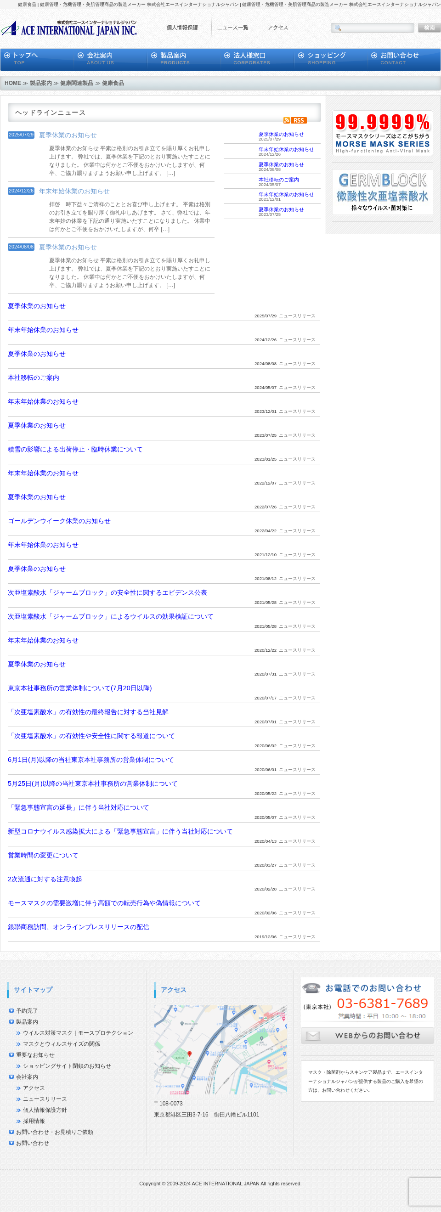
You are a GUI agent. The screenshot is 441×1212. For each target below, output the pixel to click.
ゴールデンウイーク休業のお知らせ (59, 520)
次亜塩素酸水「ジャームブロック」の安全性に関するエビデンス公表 (107, 592)
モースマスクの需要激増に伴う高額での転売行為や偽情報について (104, 903)
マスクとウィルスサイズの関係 (61, 1044)
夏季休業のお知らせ (68, 135)
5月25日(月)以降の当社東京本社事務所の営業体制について (93, 783)
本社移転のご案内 (279, 179)
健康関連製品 (76, 83)
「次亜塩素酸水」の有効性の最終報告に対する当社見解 (88, 712)
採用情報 (34, 1121)
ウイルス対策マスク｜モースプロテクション (78, 1033)
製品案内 (41, 83)
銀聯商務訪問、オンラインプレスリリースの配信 (78, 926)
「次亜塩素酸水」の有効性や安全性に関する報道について (91, 735)
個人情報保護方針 (45, 1110)
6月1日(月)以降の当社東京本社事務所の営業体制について (91, 759)
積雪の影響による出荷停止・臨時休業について (75, 449)
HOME (13, 83)
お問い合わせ (32, 1143)
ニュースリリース (45, 1099)
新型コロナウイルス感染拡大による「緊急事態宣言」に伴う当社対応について (120, 831)
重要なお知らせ (35, 1055)
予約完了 (27, 1011)
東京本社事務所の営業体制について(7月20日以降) (80, 688)
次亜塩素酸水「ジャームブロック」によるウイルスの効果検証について (111, 616)
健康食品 (113, 83)
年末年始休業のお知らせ (74, 191)
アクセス (34, 1088)
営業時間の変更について (43, 855)
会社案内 (27, 1077)
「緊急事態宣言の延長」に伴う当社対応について (78, 807)
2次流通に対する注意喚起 (45, 879)
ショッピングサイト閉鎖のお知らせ (67, 1066)
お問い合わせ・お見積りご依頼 (54, 1132)
